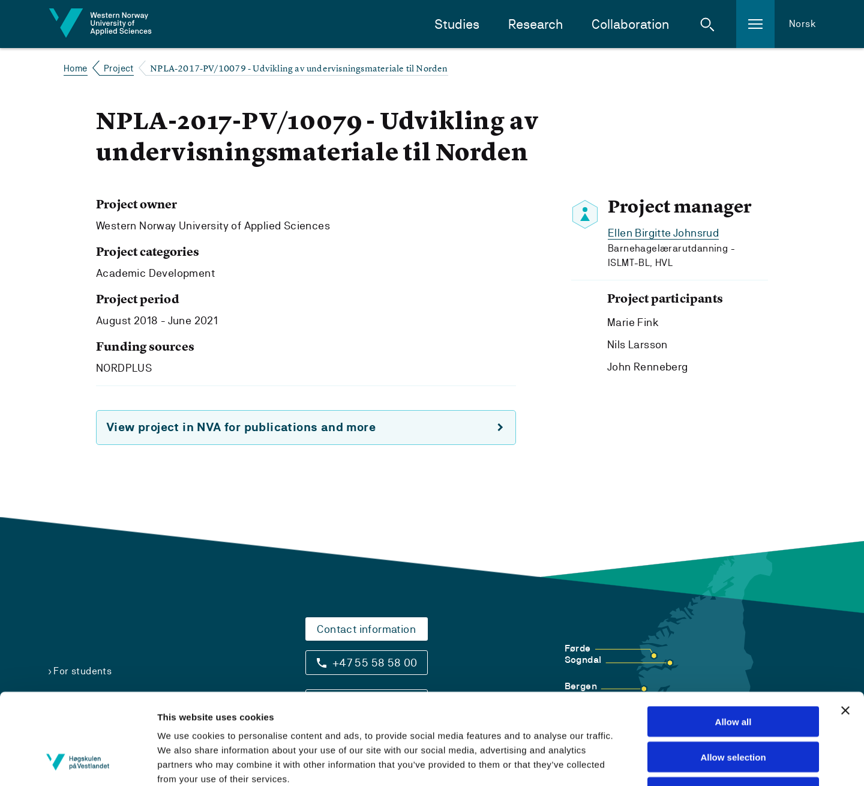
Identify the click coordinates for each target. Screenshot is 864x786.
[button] (707, 24)
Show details (662, 762)
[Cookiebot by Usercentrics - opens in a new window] (77, 763)
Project (119, 68)
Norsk (802, 23)
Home (76, 68)
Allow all (733, 638)
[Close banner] (845, 627)
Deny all (733, 709)
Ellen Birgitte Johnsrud (663, 232)
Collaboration (630, 24)
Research (535, 24)
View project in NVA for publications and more (241, 427)
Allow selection (733, 674)
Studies (456, 24)
